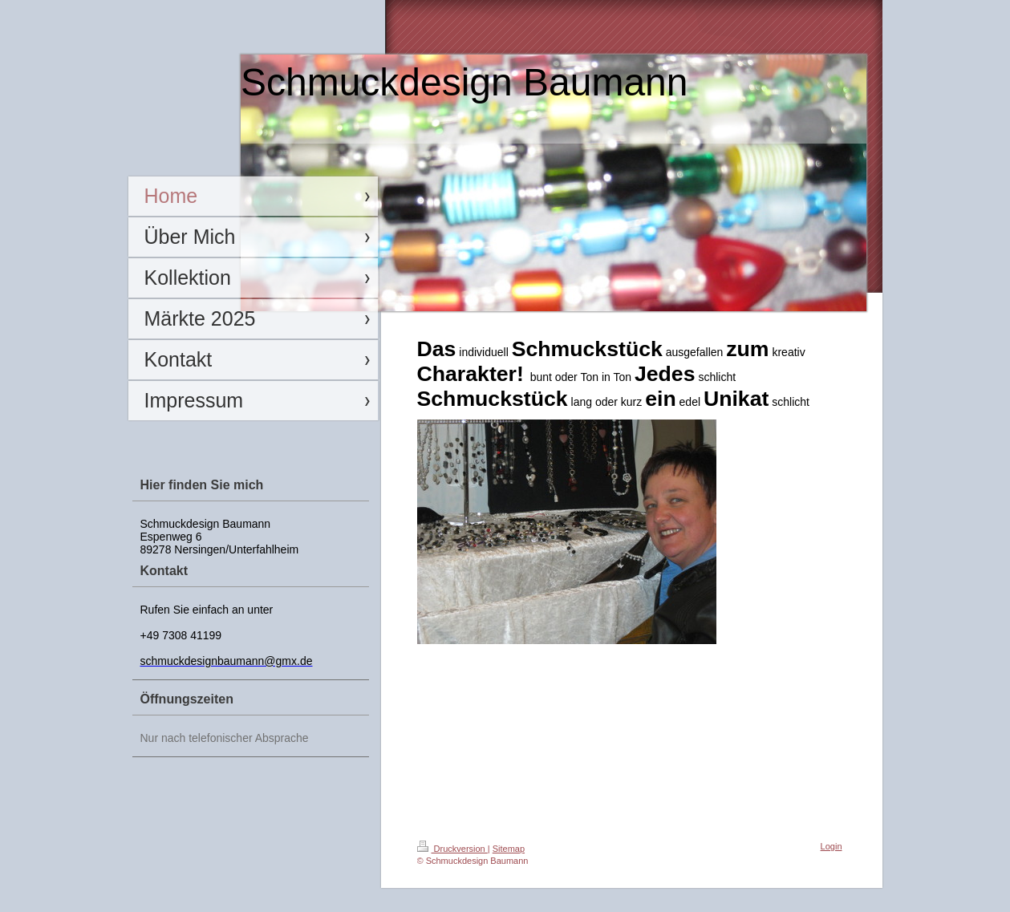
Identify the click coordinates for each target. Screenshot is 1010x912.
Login (831, 846)
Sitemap (509, 848)
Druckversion (452, 848)
